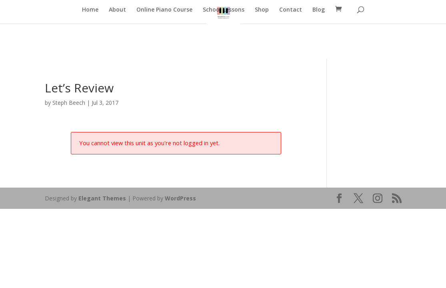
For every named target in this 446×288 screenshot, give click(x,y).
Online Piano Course (164, 10)
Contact (290, 10)
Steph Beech (68, 102)
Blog (318, 10)
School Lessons (223, 10)
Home (90, 10)
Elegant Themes (102, 198)
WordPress (180, 198)
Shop (262, 10)
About (117, 10)
